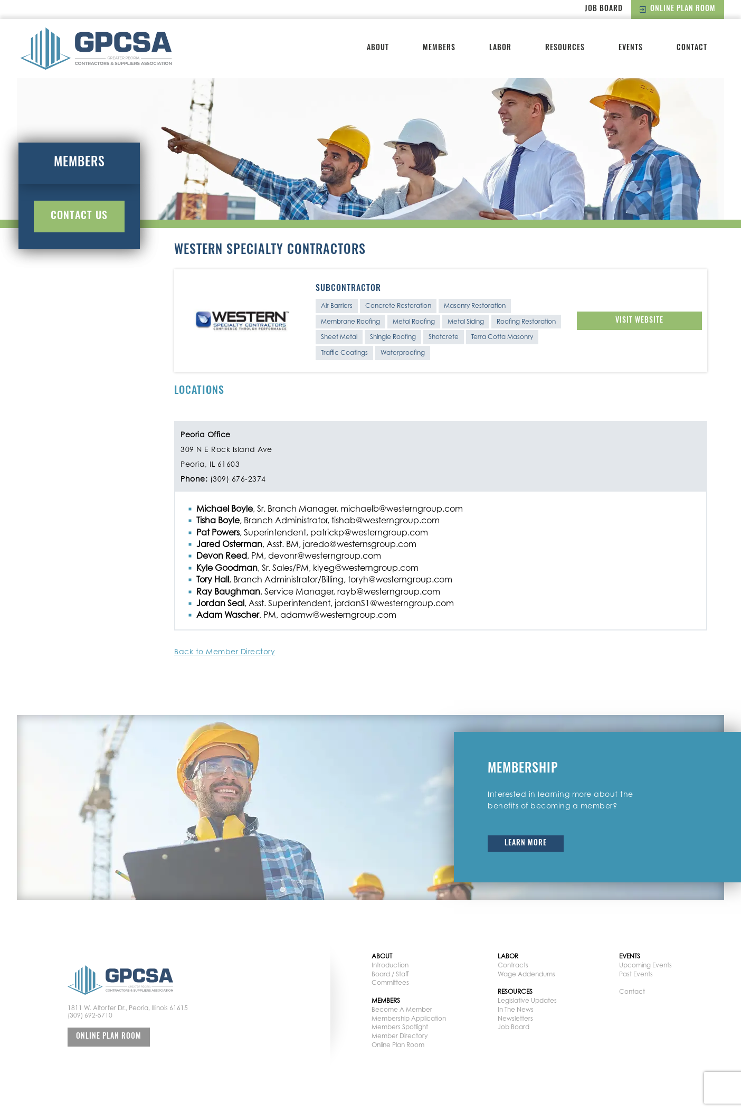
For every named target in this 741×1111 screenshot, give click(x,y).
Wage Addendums (526, 974)
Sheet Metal (339, 337)
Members (439, 48)
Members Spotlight (400, 1027)
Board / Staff (390, 974)
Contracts (513, 965)
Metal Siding (466, 321)
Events (631, 48)
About (378, 48)
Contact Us (79, 216)
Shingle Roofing (393, 337)
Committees (390, 982)
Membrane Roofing (350, 321)
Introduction (390, 965)
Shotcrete (444, 337)
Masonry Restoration (475, 305)
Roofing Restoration (526, 321)
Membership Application (409, 1018)
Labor (500, 48)
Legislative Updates (527, 1000)
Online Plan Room (678, 9)
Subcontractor (348, 289)
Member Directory (400, 1036)
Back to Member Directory (224, 651)
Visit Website (639, 321)
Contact (692, 48)
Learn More (526, 844)
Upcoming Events (645, 965)
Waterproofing (403, 352)
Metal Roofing (414, 321)
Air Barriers (337, 305)
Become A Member (402, 1009)
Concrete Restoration (398, 305)
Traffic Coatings (344, 352)
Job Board (604, 9)
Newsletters (515, 1018)
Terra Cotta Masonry (502, 337)
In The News (516, 1009)
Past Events (636, 974)
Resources (565, 48)
